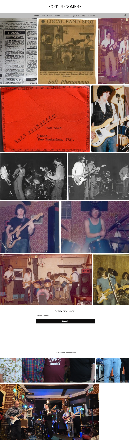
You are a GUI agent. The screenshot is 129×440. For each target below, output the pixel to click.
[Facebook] (125, 15)
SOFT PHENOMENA (65, 6)
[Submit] (65, 321)
